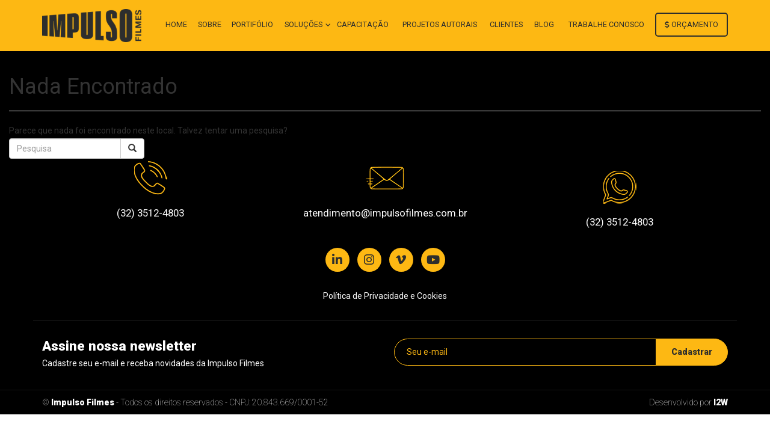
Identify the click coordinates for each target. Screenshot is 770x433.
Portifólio (252, 24)
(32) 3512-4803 (150, 213)
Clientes (506, 24)
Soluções (304, 24)
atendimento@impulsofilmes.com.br (385, 213)
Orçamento (691, 24)
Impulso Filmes (82, 402)
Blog (544, 24)
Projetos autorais (439, 24)
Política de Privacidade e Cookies (385, 296)
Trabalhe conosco (606, 24)
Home (176, 24)
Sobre (209, 24)
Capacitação (363, 24)
